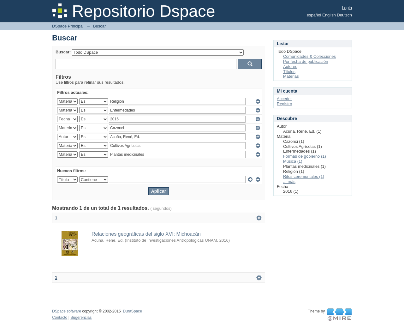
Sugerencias (81, 317)
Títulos (289, 71)
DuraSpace (132, 311)
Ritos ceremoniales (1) (303, 176)
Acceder (284, 98)
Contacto (59, 317)
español (314, 15)
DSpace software (66, 311)
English (329, 15)
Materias (291, 76)
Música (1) (292, 161)
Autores (290, 66)
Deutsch (344, 15)
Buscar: (63, 52)
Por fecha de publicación (305, 61)
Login (347, 7)
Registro (284, 103)
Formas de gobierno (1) (304, 156)
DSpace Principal (68, 26)
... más (289, 181)
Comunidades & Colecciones (309, 56)
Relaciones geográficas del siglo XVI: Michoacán (146, 234)
